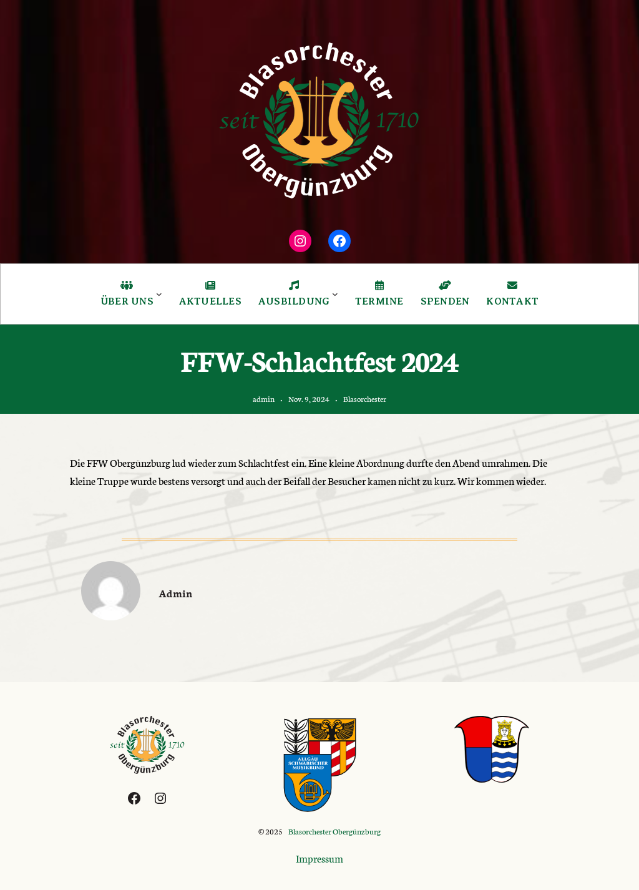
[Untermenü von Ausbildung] (335, 294)
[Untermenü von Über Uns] (159, 294)
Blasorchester (364, 398)
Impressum (319, 858)
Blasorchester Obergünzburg (334, 831)
